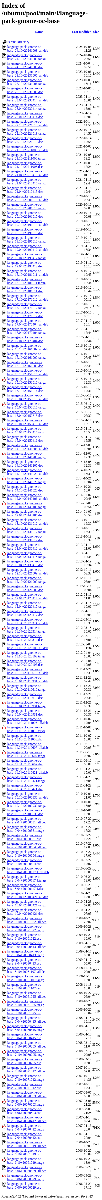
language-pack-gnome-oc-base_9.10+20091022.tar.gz (25, 928)
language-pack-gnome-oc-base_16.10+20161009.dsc (25, 364)
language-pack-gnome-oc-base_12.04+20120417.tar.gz (26, 604)
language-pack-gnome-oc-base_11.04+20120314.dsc (25, 637)
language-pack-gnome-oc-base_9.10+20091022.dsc (24, 936)
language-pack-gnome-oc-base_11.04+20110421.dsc (25, 787)
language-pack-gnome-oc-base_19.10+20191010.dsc (25, 231)
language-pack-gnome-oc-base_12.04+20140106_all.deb (27, 496)
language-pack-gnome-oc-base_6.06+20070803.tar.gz (25, 1102)
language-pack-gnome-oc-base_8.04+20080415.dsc (24, 1036)
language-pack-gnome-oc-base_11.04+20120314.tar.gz (26, 629)
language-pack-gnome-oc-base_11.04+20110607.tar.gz (26, 754)
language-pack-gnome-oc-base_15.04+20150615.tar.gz (26, 405)
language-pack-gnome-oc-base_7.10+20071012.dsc (24, 1086)
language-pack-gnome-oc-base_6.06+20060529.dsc (24, 1185)
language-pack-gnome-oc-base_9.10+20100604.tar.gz (25, 853)
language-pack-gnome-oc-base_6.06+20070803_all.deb (27, 1094)
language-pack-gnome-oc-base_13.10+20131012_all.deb (27, 521)
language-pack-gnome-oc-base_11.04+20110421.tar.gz (26, 779)
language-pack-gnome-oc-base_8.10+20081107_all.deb (26, 969)
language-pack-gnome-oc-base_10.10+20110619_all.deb (27, 671)
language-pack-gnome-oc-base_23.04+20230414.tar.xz (26, 106)
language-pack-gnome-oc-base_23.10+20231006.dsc (25, 90)
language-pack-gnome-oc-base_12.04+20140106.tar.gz (26, 505)
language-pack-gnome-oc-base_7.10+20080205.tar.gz (25, 1052)
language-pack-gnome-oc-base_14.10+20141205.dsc (25, 463)
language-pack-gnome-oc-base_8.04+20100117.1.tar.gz (26, 878)
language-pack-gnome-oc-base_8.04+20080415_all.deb (27, 1019)
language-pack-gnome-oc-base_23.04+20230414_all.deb (27, 98)
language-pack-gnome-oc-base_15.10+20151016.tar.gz (26, 380)
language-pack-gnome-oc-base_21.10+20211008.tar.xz (26, 156)
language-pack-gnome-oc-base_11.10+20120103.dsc (25, 662)
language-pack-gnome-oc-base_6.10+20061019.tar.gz (25, 1160)
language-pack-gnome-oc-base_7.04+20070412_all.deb (27, 1119)
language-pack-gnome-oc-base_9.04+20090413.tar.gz (25, 953)
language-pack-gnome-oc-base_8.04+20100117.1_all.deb (28, 870)
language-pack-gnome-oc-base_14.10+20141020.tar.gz (26, 480)
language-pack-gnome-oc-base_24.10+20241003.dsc (25, 65)
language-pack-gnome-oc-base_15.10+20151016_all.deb (27, 372)
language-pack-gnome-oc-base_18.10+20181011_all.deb (27, 272)
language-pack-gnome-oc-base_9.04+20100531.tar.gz (25, 828)
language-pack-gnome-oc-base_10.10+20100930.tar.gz (26, 803)
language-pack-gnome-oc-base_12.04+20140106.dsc (25, 513)
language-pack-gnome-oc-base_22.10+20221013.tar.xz (26, 131)
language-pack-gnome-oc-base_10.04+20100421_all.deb (27, 895)
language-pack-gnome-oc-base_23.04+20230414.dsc (25, 115)
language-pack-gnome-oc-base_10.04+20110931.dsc (25, 712)
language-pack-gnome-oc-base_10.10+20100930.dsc (25, 812)
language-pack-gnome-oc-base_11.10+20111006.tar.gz (26, 729)
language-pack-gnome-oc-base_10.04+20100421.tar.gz (26, 903)
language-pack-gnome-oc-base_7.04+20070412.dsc (24, 1135)
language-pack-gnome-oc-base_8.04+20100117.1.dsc (25, 886)
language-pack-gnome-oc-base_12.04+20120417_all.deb (27, 596)
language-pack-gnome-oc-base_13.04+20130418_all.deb (27, 546)
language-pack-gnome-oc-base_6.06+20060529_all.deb (27, 1169)
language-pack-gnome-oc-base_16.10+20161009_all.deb (27, 347)
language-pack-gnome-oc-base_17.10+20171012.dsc (25, 314)
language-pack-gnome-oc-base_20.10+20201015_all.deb (27, 198)
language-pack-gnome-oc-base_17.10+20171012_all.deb (27, 297)
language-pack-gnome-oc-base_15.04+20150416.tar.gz (26, 430)
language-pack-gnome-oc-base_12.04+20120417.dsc (25, 613)
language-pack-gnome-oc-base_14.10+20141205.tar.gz (26, 455)
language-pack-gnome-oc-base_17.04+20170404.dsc (25, 339)
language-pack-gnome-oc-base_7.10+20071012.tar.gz (25, 1077)
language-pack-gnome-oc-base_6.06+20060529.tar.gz (25, 1177)
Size (96, 32)
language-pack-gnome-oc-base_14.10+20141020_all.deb (27, 472)
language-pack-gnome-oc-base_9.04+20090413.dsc (24, 961)
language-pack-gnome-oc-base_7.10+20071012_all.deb (27, 1069)
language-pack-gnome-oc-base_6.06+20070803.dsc (24, 1111)
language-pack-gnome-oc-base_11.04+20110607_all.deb (27, 745)
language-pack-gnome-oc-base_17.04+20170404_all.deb (27, 322)
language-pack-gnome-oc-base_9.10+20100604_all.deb (27, 845)
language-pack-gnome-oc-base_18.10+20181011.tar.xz (26, 281)
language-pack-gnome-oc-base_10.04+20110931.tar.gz (26, 704)
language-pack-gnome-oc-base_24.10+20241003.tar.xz (26, 57)
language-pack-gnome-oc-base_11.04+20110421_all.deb (27, 770)
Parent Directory (18, 42)
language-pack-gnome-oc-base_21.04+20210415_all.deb (27, 173)
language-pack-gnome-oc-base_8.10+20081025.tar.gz (25, 1003)
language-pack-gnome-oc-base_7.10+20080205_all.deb (27, 1044)
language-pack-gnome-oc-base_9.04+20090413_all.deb (27, 945)
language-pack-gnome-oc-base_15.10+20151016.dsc (25, 389)
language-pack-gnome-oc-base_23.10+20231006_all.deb (27, 73)
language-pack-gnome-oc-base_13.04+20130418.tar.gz (26, 555)
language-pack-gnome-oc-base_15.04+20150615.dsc (25, 413)
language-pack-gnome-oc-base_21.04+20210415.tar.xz (26, 181)
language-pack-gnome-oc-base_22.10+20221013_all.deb (27, 123)
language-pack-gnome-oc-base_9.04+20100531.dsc (24, 837)
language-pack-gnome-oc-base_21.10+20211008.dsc (25, 164)
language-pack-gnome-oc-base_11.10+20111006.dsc (24, 737)
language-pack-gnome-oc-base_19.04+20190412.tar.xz (26, 256)
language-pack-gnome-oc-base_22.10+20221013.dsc (25, 140)
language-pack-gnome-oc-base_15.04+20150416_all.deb (27, 422)
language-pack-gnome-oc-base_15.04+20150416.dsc (25, 438)
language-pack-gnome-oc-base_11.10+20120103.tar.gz (26, 654)
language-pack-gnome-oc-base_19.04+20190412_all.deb (27, 247)
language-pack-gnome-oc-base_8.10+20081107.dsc (24, 986)
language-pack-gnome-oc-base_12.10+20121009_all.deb (27, 571)
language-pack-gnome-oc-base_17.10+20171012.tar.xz (26, 306)
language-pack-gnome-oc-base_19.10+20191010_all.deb (27, 223)
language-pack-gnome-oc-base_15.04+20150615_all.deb (27, 397)
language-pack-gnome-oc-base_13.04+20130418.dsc (25, 563)
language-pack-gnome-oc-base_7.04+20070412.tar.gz (25, 1127)
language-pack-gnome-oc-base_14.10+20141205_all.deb (27, 447)
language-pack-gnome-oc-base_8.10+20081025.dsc (24, 1011)
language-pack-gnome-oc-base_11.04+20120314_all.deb (27, 621)
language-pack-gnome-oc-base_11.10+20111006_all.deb (27, 720)
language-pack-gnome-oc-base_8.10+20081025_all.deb (27, 994)
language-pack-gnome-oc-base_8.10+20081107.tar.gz (25, 978)
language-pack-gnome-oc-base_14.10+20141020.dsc (25, 488)
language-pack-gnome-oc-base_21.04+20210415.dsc (25, 189)
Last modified (82, 32)
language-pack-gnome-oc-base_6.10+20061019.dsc (24, 1152)
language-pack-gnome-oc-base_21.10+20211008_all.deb (27, 148)
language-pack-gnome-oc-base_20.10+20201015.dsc (25, 214)
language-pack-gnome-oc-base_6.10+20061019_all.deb (27, 1144)
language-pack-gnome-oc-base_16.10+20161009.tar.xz (26, 355)
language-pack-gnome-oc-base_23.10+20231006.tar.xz (26, 81)
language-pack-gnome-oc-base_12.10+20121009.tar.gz (26, 579)
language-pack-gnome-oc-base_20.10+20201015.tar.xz (26, 206)
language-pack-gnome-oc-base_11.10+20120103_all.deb (27, 646)
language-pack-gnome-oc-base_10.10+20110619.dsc (25, 696)
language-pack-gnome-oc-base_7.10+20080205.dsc (24, 1061)
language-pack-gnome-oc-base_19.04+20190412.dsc (25, 264)
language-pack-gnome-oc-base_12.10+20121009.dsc (25, 588)
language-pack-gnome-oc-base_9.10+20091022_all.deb (27, 920)
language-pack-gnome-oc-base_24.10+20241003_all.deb (27, 48)
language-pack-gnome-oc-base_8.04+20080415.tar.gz (25, 1028)
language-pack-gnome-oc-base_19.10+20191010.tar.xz (26, 239)
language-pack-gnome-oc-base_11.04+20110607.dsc (25, 762)
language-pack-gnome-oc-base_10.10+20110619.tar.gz (26, 687)
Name (39, 32)
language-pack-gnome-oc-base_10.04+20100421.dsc (25, 911)
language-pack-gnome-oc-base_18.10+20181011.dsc (25, 289)
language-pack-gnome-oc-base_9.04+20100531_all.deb (27, 820)
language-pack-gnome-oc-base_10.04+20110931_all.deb (27, 679)
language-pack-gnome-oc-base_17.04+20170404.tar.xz (26, 330)
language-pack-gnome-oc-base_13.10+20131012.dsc (25, 538)
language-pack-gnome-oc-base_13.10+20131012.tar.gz (26, 530)
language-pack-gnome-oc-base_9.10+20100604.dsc (24, 862)
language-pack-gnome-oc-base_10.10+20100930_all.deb (27, 795)
